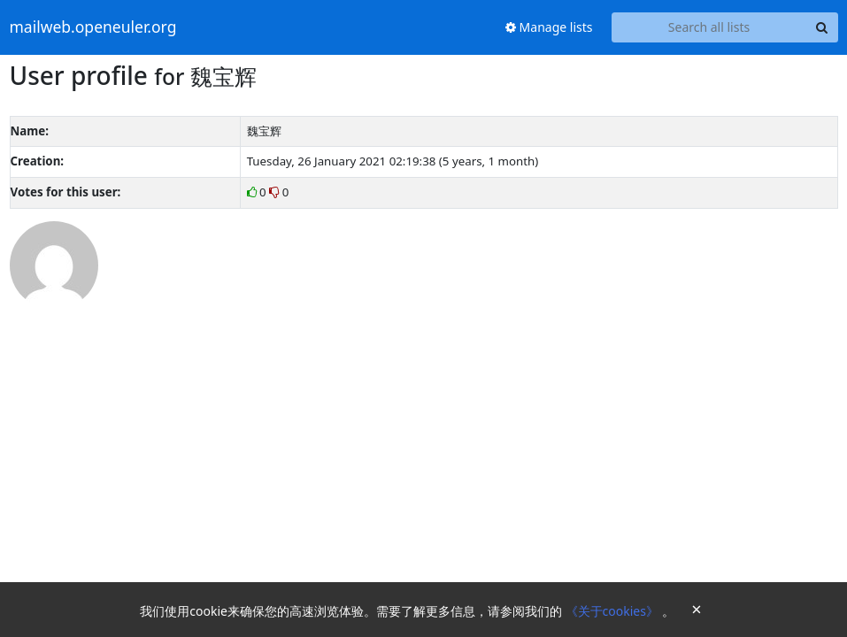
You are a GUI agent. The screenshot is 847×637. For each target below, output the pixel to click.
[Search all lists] (709, 27)
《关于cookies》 (614, 610)
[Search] (822, 27)
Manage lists (549, 27)
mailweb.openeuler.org (93, 27)
